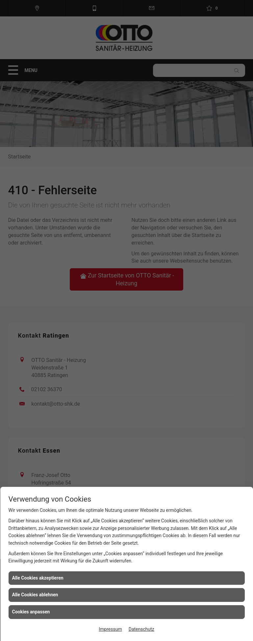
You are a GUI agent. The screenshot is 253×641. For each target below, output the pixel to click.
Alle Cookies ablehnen (35, 594)
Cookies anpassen (31, 611)
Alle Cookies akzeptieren (37, 578)
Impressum (110, 629)
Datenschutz (141, 629)
